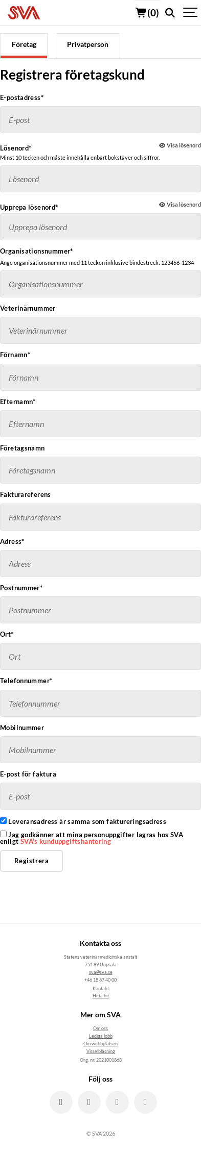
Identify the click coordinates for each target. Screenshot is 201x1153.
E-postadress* (21, 97)
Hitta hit (101, 995)
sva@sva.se (101, 972)
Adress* (12, 541)
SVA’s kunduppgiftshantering (65, 841)
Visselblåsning (100, 1051)
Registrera (31, 861)
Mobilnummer (22, 727)
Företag (24, 44)
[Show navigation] (191, 13)
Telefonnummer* (26, 681)
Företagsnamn (22, 448)
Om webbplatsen (100, 1043)
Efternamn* (18, 401)
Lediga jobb (101, 1036)
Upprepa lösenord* (29, 207)
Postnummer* (21, 588)
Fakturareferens (25, 494)
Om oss (100, 1028)
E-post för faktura (28, 774)
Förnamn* (15, 355)
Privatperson (87, 44)
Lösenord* (16, 148)
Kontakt (101, 988)
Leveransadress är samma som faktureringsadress (83, 821)
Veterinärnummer (28, 308)
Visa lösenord (180, 145)
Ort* (7, 634)
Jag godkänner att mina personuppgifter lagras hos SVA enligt (91, 838)
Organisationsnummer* (36, 251)
